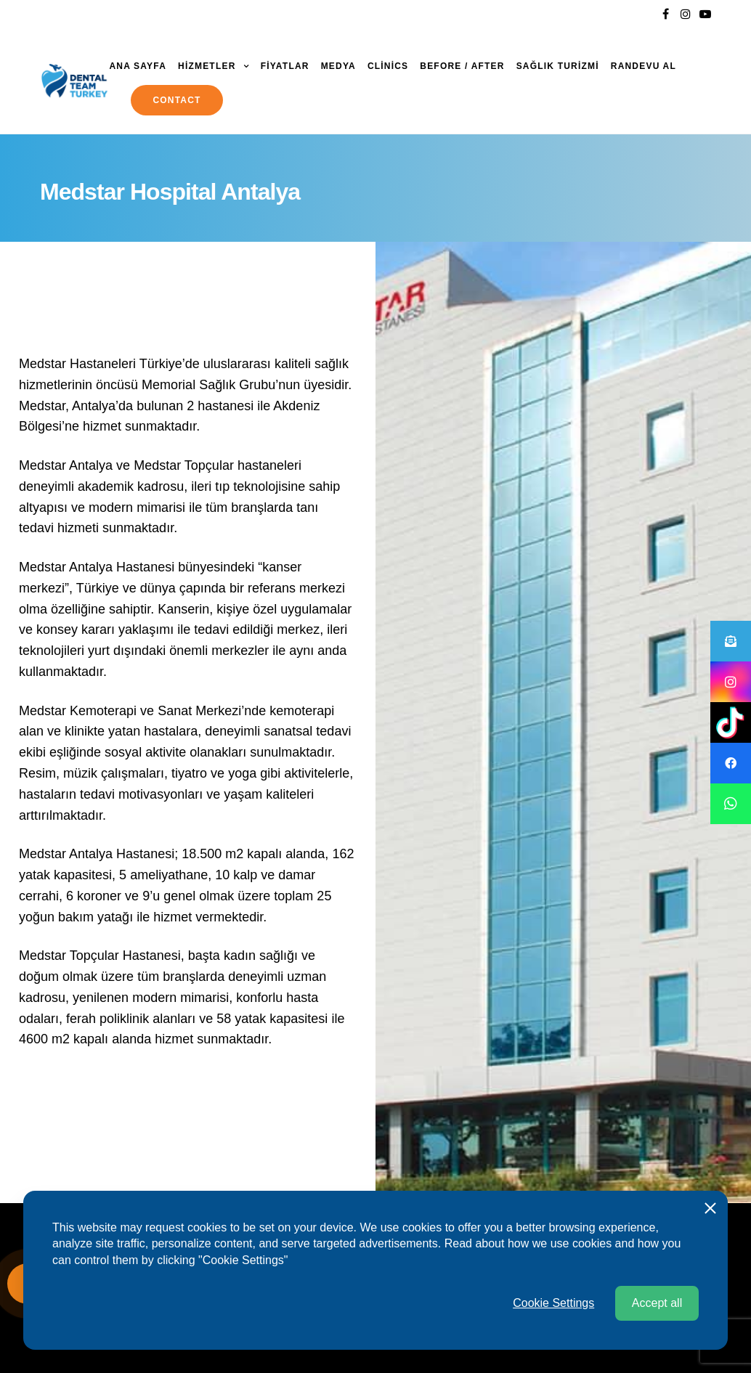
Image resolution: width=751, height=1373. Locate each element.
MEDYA (338, 66)
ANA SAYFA (137, 66)
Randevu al (643, 66)
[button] (730, 803)
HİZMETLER (206, 66)
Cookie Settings (553, 1327)
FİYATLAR (285, 66)
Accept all (657, 1327)
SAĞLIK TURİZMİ (557, 66)
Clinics (388, 66)
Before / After (462, 66)
